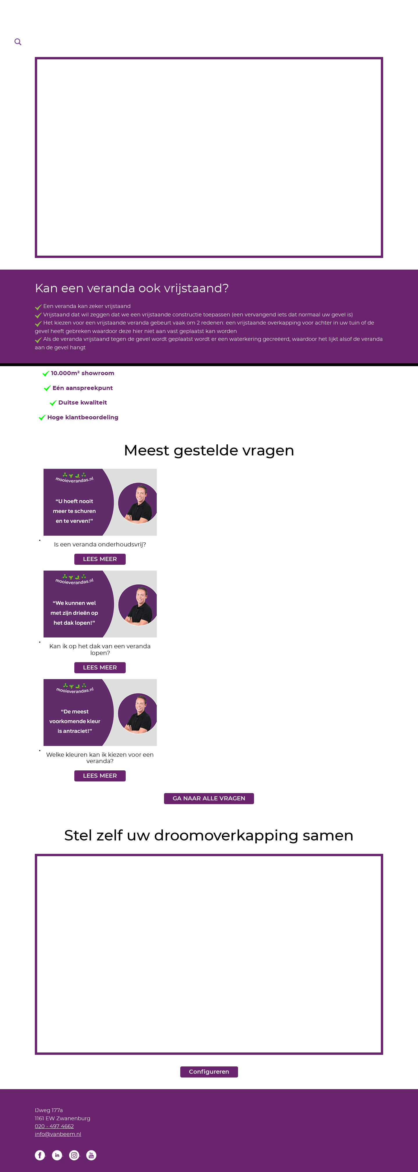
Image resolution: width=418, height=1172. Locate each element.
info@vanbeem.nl (58, 1134)
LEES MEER (100, 559)
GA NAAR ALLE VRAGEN (209, 798)
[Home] (209, 26)
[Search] (18, 42)
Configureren (209, 1072)
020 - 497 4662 (54, 1126)
